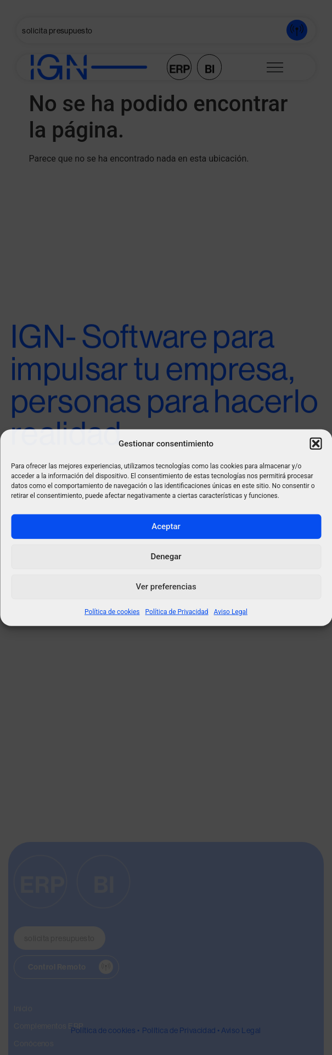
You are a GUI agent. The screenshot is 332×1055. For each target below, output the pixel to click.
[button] (315, 443)
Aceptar (166, 526)
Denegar (165, 556)
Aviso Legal (230, 611)
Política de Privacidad (177, 611)
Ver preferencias (166, 587)
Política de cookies (112, 611)
